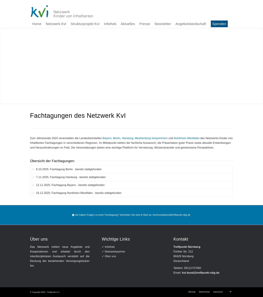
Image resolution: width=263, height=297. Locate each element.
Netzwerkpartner (115, 251)
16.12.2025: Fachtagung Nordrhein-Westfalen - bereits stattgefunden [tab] (76, 193)
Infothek (110, 246)
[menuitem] (37, 24)
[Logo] (131, 11)
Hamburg (127, 138)
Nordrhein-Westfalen (187, 138)
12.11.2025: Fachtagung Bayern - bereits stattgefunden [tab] (68, 185)
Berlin (116, 138)
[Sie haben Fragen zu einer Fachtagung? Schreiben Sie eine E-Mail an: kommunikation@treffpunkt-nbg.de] (131, 215)
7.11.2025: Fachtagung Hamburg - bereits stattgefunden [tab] (69, 177)
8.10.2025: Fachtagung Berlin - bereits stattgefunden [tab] (66, 169)
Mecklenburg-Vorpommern (151, 138)
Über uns (110, 256)
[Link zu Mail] (230, 291)
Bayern (107, 138)
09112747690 (192, 268)
